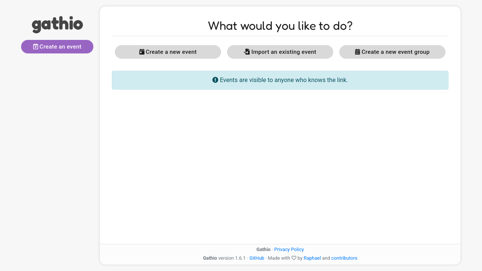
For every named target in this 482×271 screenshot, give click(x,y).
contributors (344, 258)
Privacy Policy (289, 249)
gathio (57, 22)
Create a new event (168, 52)
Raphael (312, 258)
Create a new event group (392, 52)
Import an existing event (280, 52)
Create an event (57, 46)
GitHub (256, 258)
